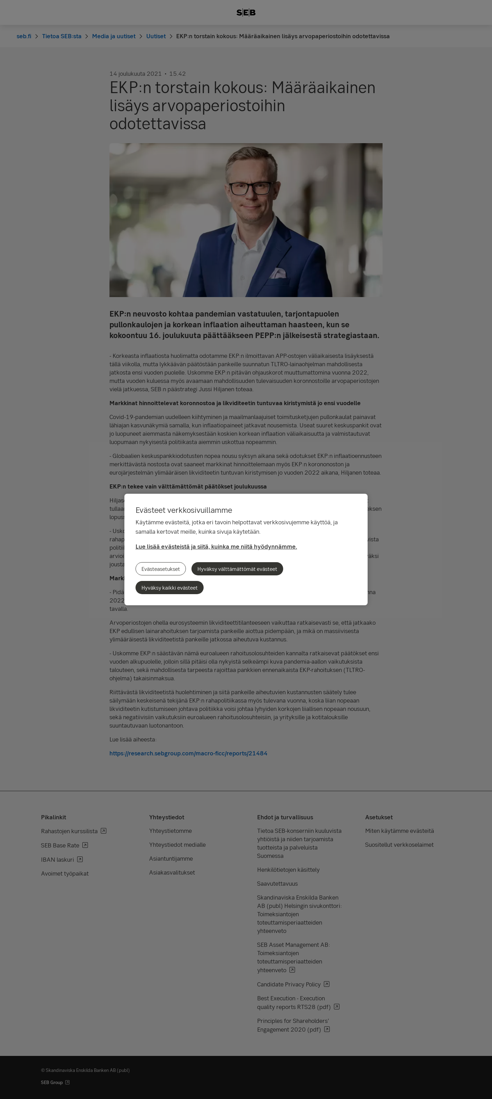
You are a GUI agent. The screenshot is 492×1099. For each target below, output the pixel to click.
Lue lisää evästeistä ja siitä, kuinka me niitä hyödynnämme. (216, 546)
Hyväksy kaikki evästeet (169, 587)
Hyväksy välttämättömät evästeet (237, 568)
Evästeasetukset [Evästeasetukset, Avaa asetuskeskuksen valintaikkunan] (160, 568)
